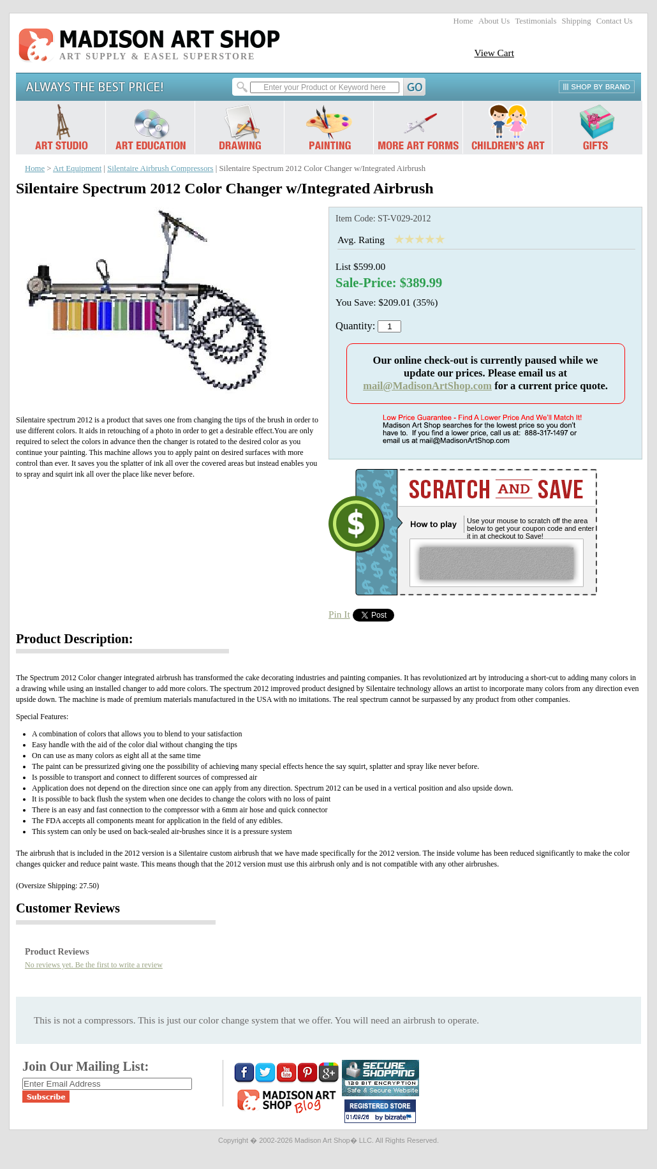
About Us (494, 21)
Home (463, 21)
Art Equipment (77, 168)
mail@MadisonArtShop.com (427, 386)
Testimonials (535, 21)
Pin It (339, 614)
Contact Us (614, 21)
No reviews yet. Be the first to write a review (94, 964)
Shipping (576, 21)
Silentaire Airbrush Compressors (160, 168)
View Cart (494, 52)
